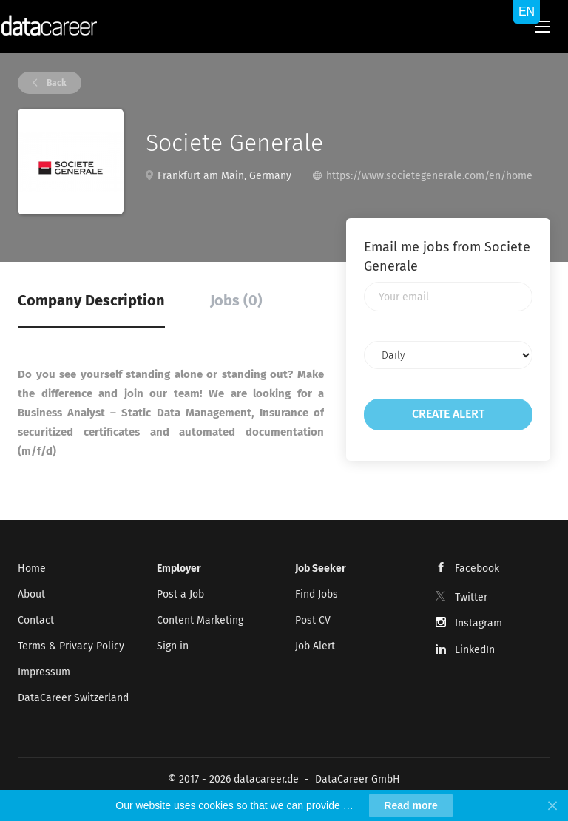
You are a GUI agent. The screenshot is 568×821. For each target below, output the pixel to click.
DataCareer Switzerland (73, 698)
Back (55, 83)
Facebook (477, 568)
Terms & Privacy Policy (71, 646)
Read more (410, 805)
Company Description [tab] (91, 300)
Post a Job (180, 594)
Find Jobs (316, 594)
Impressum (44, 672)
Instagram (478, 623)
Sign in (173, 646)
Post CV (313, 620)
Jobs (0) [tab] (236, 300)
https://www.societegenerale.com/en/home (429, 175)
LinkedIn (475, 649)
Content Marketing (200, 620)
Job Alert (315, 646)
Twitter (471, 597)
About (31, 594)
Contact (36, 620)
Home (32, 568)
